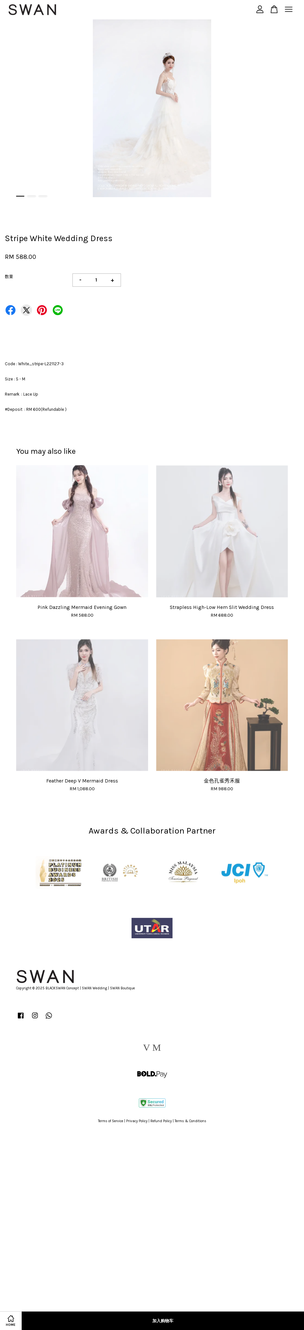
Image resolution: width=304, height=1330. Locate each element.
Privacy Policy (136, 1121)
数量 (9, 276)
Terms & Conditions (190, 1121)
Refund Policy (161, 1121)
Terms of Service (110, 1121)
